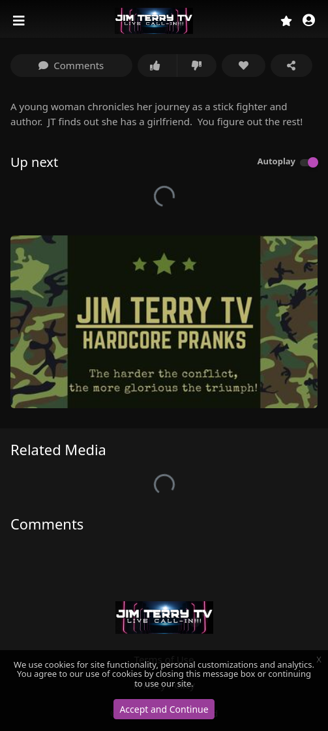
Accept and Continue (163, 709)
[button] (308, 21)
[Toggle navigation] (20, 21)
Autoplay (276, 161)
